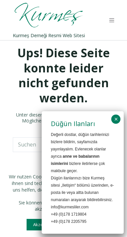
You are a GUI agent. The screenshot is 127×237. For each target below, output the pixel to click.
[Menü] (111, 20)
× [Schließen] (116, 120)
